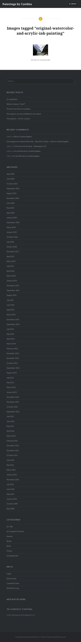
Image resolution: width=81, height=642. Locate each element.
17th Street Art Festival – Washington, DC (30, 146)
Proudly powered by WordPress (27, 637)
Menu (73, 4)
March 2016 (11, 276)
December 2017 (13, 252)
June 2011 (10, 460)
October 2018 (12, 237)
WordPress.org (13, 588)
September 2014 (13, 324)
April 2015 (10, 310)
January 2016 (12, 281)
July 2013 (10, 378)
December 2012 (13, 397)
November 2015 (13, 286)
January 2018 (12, 247)
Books (9, 541)
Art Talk (10, 527)
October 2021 (12, 184)
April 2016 (10, 271)
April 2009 (10, 509)
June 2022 (10, 179)
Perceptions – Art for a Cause (18, 119)
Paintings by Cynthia (17, 4)
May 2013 (10, 382)
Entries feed (11, 579)
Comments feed (13, 583)
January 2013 (12, 392)
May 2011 (10, 465)
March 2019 (11, 227)
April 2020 (10, 213)
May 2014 (10, 334)
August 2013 (12, 373)
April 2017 (10, 256)
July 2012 (10, 416)
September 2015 (13, 290)
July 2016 (10, 266)
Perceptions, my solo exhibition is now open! (24, 114)
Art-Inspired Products (15, 531)
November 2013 (13, 358)
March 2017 (11, 261)
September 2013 (13, 368)
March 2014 (11, 344)
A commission (12, 99)
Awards (10, 536)
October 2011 (12, 455)
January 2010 (12, 499)
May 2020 (10, 208)
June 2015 (10, 305)
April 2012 (10, 431)
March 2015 (11, 315)
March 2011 (11, 470)
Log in (9, 574)
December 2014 (13, 319)
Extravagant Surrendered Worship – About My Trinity (27, 141)
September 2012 (13, 412)
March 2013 (11, 387)
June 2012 (10, 421)
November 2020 (13, 198)
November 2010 (13, 480)
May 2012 (10, 426)
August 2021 (12, 193)
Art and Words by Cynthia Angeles (27, 151)
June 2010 (10, 489)
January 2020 (12, 218)
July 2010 (10, 484)
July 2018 (10, 242)
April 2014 (10, 339)
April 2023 (10, 174)
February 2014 (12, 349)
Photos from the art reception (18, 109)
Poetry (9, 551)
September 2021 (13, 189)
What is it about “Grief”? (16, 104)
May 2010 (10, 494)
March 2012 (11, 436)
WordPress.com (59, 637)
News (9, 546)
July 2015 (10, 300)
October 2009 (12, 504)
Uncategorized (12, 556)
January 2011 (12, 475)
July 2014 (10, 329)
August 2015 (12, 295)
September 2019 (13, 222)
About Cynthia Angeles (23, 137)
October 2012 (12, 407)
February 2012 (12, 441)
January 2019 (12, 232)
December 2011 (13, 446)
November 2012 (13, 402)
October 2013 (12, 363)
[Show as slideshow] (40, 60)
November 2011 (13, 450)
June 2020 (10, 203)
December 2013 (13, 353)
